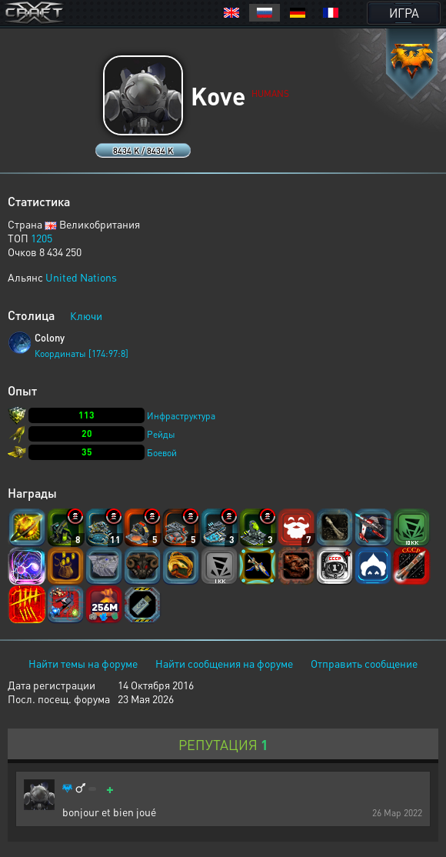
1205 (41, 238)
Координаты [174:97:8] (81, 353)
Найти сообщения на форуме (224, 663)
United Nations (81, 277)
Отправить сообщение (364, 663)
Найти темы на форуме (83, 663)
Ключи (86, 315)
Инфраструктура (181, 416)
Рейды (161, 434)
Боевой (162, 453)
